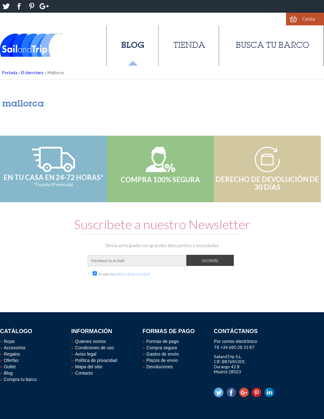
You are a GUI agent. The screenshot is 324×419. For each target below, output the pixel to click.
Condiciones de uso (94, 347)
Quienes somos (90, 341)
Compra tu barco (20, 379)
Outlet (10, 366)
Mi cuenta (269, 19)
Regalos (12, 354)
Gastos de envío (162, 354)
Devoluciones (159, 366)
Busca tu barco (272, 45)
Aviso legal (85, 354)
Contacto (84, 373)
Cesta (308, 19)
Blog (132, 44)
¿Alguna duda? (169, 19)
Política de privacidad (96, 360)
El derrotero (32, 72)
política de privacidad (132, 274)
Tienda (189, 45)
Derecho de (83, 19)
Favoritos (233, 19)
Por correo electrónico (235, 341)
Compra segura (161, 347)
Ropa (9, 341)
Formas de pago (162, 341)
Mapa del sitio (88, 366)
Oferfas (11, 360)
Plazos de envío (162, 360)
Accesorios (14, 347)
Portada (9, 72)
